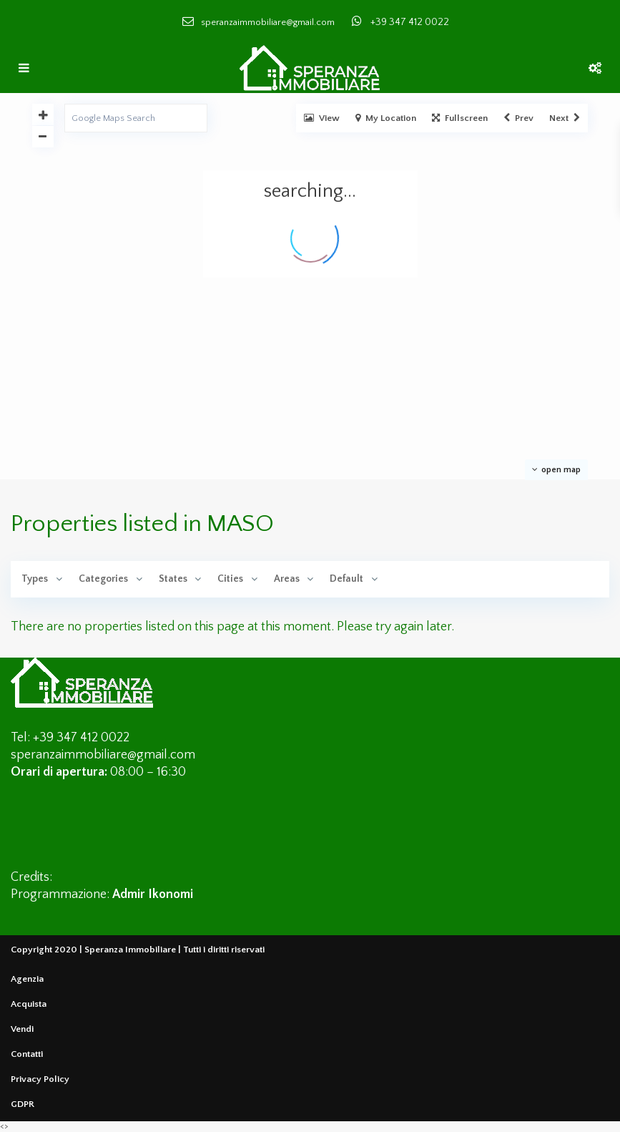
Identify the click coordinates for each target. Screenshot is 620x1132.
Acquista (28, 1004)
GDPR (22, 1104)
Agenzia (27, 979)
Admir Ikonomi (152, 894)
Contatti (27, 1054)
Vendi (22, 1029)
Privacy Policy (40, 1079)
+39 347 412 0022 (409, 22)
